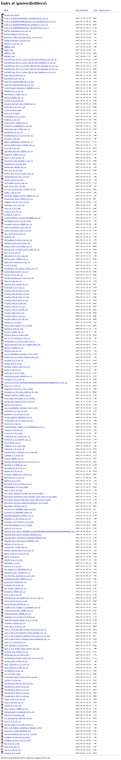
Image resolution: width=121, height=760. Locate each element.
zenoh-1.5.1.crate (12, 753)
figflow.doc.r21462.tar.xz (16, 284)
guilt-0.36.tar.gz (12, 370)
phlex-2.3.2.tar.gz (12, 566)
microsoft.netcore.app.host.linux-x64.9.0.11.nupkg (27, 500)
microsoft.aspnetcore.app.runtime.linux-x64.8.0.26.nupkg (30, 496)
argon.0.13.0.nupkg (12, 110)
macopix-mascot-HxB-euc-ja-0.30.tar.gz (22, 462)
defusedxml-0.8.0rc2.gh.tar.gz (18, 240)
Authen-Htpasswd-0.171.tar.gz (17, 31)
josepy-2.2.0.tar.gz (13, 430)
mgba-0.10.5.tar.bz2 (13, 490)
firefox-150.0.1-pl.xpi (14, 316)
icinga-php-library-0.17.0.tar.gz (19, 401)
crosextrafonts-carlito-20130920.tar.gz (22, 218)
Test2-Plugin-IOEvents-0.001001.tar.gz (22, 88)
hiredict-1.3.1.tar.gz (14, 379)
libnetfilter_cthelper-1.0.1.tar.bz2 (21, 452)
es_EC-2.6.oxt (10, 265)
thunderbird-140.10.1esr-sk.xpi (18, 683)
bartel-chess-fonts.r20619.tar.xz (19, 145)
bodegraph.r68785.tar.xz (15, 167)
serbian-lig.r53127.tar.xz (16, 652)
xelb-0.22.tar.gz (12, 747)
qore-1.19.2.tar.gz (12, 595)
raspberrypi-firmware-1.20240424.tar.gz (22, 607)
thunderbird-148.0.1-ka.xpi (16, 686)
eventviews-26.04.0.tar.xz (16, 272)
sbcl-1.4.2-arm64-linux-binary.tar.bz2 (22, 648)
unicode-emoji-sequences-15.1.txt (19, 712)
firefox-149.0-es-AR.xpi (15, 303)
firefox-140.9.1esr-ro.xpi (16, 300)
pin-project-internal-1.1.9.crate (19, 576)
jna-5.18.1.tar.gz (12, 424)
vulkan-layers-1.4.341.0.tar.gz (18, 724)
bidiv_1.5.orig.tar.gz (14, 158)
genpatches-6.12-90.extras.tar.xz (19, 341)
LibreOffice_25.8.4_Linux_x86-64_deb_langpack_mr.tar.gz (30, 72)
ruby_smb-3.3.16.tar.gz (14, 626)
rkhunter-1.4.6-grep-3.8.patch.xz (19, 617)
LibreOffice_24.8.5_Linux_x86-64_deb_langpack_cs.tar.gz (30, 63)
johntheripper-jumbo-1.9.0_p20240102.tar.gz (24, 427)
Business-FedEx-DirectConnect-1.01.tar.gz (23, 37)
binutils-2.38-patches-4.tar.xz (18, 161)
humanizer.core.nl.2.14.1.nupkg (18, 389)
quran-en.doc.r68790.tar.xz (16, 604)
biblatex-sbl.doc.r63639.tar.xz (18, 151)
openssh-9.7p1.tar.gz (13, 544)
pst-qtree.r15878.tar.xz (15, 588)
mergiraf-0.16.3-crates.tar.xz (18, 484)
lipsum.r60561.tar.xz (13, 458)
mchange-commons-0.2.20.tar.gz (18, 474)
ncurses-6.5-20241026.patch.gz (18, 512)
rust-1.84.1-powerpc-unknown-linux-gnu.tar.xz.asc (27, 636)
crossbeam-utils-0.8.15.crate (17, 221)
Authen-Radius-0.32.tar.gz (16, 34)
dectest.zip (9, 237)
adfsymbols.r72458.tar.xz (15, 94)
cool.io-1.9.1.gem (12, 208)
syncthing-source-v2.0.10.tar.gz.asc (21, 677)
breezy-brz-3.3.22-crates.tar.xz (19, 173)
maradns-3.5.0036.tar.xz (15, 465)
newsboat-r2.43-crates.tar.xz (17, 519)
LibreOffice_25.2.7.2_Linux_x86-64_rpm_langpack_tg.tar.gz (31, 69)
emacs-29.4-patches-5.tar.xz (17, 262)
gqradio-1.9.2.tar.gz (13, 360)
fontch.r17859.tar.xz (13, 332)
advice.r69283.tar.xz (13, 97)
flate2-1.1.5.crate (12, 322)
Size (95, 10)
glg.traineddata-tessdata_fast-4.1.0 (21, 354)
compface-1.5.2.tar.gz (14, 205)
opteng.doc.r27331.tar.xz (15, 547)
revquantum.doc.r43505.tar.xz (17, 614)
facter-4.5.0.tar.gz (13, 275)
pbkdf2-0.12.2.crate (13, 560)
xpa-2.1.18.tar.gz (12, 750)
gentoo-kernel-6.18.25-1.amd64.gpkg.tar (22, 344)
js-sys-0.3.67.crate (13, 433)
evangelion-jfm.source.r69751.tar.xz (21, 268)
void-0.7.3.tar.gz (12, 721)
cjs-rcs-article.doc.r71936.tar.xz (20, 189)
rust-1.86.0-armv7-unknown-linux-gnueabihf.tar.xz (27, 639)
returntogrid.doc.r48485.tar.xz (18, 610)
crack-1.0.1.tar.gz (12, 211)
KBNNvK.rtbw (9, 47)
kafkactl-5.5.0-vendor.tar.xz (17, 439)
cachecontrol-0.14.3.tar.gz (16, 177)
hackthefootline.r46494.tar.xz (18, 376)
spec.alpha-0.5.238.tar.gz (16, 667)
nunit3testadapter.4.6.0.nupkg (18, 525)
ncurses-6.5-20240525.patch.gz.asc (20, 509)
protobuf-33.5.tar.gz (13, 585)
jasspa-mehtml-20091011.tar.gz (18, 417)
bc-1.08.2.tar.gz (12, 148)
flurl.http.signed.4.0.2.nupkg (18, 325)
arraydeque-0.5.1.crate (14, 116)
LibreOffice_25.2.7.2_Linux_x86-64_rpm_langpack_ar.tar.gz (31, 66)
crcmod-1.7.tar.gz (12, 215)
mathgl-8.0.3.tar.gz (13, 471)
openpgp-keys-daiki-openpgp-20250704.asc (22, 534)
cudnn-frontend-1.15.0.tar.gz (17, 227)
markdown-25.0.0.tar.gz (14, 468)
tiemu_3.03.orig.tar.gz (14, 699)
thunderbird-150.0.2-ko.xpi (16, 696)
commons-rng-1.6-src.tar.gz (16, 202)
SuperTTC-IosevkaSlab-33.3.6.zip (19, 85)
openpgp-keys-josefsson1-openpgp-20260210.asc (25, 538)
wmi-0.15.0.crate (12, 743)
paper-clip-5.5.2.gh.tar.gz (16, 553)
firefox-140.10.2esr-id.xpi (16, 294)
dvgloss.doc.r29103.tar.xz (16, 259)
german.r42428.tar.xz (13, 348)
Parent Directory (12, 15)
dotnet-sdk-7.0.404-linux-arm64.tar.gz (22, 249)
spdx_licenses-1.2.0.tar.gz (16, 664)
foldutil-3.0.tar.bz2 (13, 329)
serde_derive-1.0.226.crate (16, 655)
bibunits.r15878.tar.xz (14, 154)
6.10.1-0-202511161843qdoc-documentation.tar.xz (26, 18)
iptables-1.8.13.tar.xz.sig (16, 414)
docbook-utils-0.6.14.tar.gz (17, 243)
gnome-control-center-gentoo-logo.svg (21, 357)
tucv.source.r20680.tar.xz (16, 709)
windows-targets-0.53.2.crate (17, 740)
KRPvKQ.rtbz (9, 56)
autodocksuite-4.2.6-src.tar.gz (18, 135)
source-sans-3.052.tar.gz (15, 661)
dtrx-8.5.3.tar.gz (12, 253)
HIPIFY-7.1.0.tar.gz (13, 44)
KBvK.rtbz (8, 50)
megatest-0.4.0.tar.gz (14, 477)
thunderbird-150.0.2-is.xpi (16, 693)
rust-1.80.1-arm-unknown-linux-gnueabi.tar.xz (25, 633)
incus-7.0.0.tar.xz (12, 405)
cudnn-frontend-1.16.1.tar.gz (17, 230)
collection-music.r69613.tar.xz (18, 199)
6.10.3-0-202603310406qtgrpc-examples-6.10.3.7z (26, 25)
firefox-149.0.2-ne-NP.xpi (16, 310)
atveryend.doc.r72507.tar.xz (17, 129)
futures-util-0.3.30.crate (16, 335)
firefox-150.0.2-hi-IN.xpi (16, 319)
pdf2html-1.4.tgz (12, 563)
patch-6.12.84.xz (12, 557)
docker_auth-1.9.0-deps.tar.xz (18, 246)
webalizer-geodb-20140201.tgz (17, 731)
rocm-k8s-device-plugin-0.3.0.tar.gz (21, 620)
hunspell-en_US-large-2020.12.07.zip (21, 392)
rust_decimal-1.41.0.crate (16, 645)
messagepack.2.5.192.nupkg (16, 487)
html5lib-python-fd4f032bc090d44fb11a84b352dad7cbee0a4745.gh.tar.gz (35, 382)
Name (6, 10)
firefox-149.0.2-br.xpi (14, 306)
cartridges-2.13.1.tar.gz (15, 183)
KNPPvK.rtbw (9, 53)
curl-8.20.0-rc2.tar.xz (14, 234)
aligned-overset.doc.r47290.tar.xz (20, 104)
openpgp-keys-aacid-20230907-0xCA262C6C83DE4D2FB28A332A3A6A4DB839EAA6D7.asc (39, 531)
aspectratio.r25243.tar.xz (16, 123)
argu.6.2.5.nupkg (12, 113)
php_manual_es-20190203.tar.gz (18, 569)
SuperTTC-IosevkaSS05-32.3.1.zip (19, 82)
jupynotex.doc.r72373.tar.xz (17, 436)
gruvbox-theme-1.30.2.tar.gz (17, 367)
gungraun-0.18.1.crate (14, 373)
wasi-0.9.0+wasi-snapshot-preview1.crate (22, 728)
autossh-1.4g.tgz (12, 139)
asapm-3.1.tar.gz (12, 120)
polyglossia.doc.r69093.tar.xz (18, 579)
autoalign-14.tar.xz (13, 132)
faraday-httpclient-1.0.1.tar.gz (19, 278)
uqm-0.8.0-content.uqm (14, 715)
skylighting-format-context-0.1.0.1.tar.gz (23, 658)
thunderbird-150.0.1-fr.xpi (16, 690)
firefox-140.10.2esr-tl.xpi (16, 297)
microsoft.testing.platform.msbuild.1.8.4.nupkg (26, 503)
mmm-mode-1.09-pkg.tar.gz (15, 506)
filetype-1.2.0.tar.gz (14, 287)
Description (104, 10)
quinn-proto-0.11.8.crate (15, 601)
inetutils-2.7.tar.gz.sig (15, 411)
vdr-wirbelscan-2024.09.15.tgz (18, 718)
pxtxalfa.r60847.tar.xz (14, 591)
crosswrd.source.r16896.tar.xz (18, 224)
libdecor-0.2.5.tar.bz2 (14, 446)
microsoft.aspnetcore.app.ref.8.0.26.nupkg (23, 493)
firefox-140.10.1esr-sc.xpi (16, 291)
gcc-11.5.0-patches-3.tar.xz (17, 338)
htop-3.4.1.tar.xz (12, 386)
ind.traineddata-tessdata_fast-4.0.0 (21, 408)
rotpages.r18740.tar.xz (14, 623)
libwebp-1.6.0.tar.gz (13, 455)
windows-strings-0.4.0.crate (17, 737)
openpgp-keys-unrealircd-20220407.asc (21, 541)
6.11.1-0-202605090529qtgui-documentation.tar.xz (26, 28)
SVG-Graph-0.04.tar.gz (14, 78)
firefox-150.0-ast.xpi (14, 313)
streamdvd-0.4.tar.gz (13, 671)
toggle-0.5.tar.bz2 (12, 705)
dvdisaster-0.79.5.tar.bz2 (16, 256)
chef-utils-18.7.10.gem (14, 186)
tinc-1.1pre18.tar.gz (13, 702)
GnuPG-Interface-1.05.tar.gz (17, 40)
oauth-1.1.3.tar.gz (12, 528)
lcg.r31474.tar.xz (12, 443)
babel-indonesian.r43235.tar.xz (18, 142)
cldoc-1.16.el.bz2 (12, 192)
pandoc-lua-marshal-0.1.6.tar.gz (19, 550)
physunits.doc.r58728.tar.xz (17, 572)
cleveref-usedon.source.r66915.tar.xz (21, 196)
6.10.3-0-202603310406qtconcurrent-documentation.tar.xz (30, 21)
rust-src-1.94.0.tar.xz (14, 642)
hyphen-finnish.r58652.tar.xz (17, 395)
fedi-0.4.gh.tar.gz (12, 281)
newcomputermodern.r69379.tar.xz (19, 515)
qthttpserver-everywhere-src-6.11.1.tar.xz (23, 598)
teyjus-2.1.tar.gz (12, 680)
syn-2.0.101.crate (12, 674)
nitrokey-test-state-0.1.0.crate (19, 522)
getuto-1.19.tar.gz (12, 351)
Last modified (82, 10)
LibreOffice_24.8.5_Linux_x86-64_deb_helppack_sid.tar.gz (30, 59)
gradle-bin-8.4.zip (12, 363)
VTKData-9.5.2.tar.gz (13, 91)
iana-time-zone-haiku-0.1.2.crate (19, 398)
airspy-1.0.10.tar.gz (13, 101)
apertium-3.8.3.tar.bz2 (14, 107)
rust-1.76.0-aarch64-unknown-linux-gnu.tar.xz (25, 629)
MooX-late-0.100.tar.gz (14, 75)
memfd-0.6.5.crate (12, 481)
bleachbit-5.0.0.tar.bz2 (15, 164)
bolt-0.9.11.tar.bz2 (13, 170)
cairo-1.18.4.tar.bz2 (13, 180)
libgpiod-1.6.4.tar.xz (14, 449)
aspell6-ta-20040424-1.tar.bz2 (18, 126)
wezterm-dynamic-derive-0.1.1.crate (20, 734)
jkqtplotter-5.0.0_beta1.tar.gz (18, 420)
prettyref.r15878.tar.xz (15, 582)
